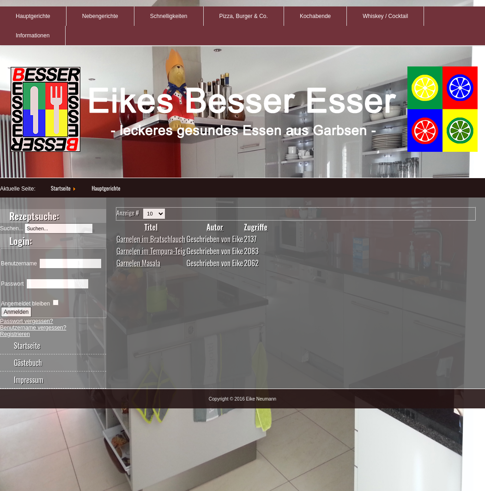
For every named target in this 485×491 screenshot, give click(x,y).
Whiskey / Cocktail (385, 16)
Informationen (32, 35)
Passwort (12, 284)
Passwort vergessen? (26, 321)
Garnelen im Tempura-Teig (151, 251)
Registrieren (15, 334)
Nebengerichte (100, 16)
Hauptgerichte (33, 16)
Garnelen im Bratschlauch (150, 239)
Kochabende (315, 16)
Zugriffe (255, 227)
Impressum (28, 379)
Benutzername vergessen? (33, 327)
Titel (151, 227)
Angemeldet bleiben (25, 303)
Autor (214, 227)
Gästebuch (28, 362)
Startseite (61, 188)
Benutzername (19, 263)
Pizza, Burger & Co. (243, 16)
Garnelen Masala (138, 263)
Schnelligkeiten (169, 16)
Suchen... (12, 228)
